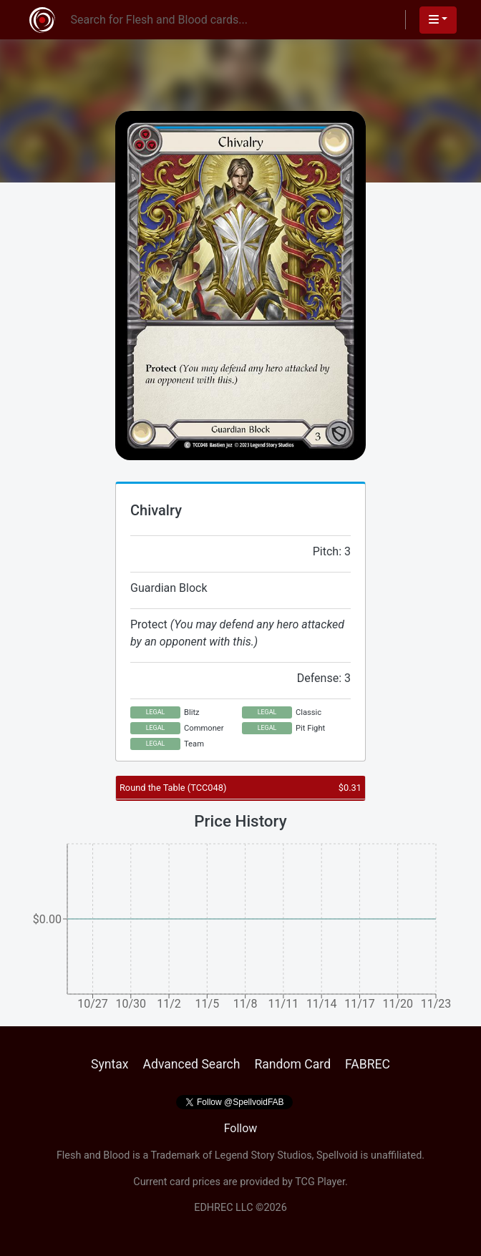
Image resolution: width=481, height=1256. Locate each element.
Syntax (110, 1064)
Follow (241, 1128)
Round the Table (173, 787)
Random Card (292, 1064)
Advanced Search (191, 1064)
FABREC (367, 1064)
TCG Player (320, 1182)
